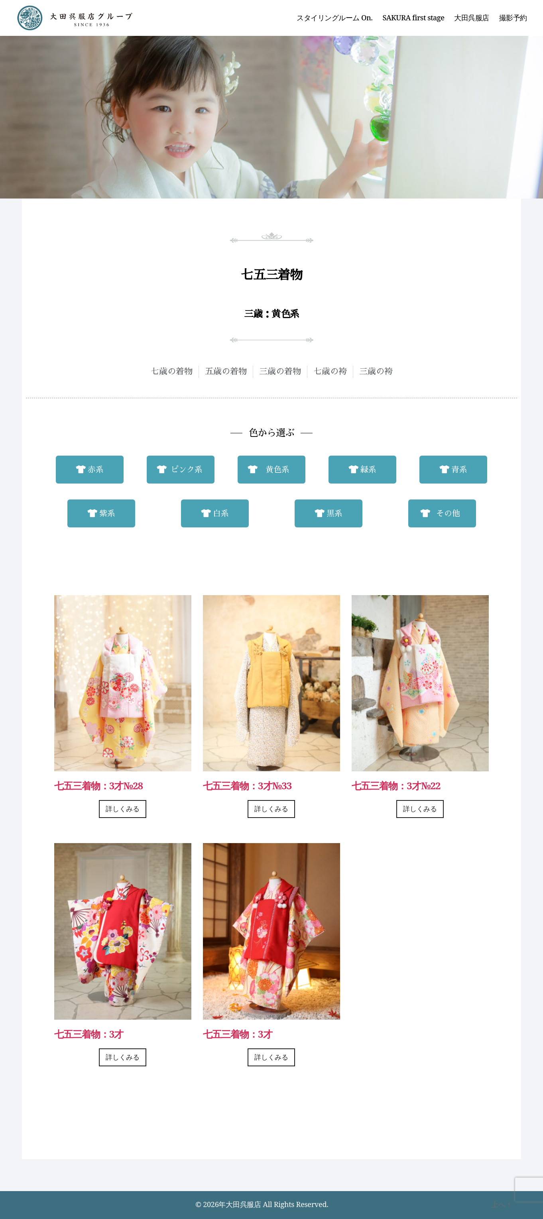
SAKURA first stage (414, 18)
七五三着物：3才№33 (247, 785)
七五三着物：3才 (89, 1033)
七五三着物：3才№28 (98, 785)
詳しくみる (123, 809)
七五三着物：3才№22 (396, 785)
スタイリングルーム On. (334, 18)
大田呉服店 (471, 18)
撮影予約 (513, 18)
